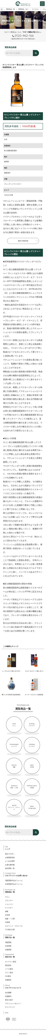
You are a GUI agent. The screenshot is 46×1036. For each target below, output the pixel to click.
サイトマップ (10, 1007)
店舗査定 (8, 980)
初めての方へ (10, 854)
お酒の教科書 (10, 865)
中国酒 (7, 922)
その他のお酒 (10, 929)
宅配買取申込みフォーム (14, 880)
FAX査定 (8, 976)
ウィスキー (9, 908)
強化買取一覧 (10, 868)
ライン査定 (9, 973)
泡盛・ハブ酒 (10, 919)
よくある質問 (10, 861)
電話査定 (8, 965)
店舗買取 (8, 950)
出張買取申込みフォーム (14, 884)
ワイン (7, 897)
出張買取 (8, 946)
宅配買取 (8, 942)
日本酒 (7, 915)
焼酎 (6, 911)
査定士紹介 (9, 1000)
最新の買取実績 (23, 241)
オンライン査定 (10, 962)
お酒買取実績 (10, 857)
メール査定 (9, 969)
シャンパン (9, 904)
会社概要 (8, 993)
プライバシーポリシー (13, 1003)
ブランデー (9, 900)
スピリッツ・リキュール (14, 926)
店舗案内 (8, 996)
